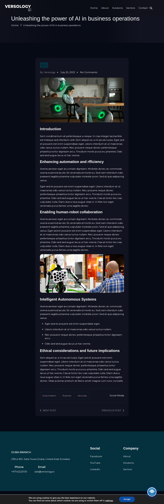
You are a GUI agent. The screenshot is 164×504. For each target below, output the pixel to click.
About (105, 7)
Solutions (117, 7)
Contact (143, 7)
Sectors (130, 7)
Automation (49, 395)
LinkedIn (95, 469)
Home (94, 7)
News (44, 65)
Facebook (96, 456)
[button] (151, 7)
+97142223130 (19, 471)
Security (82, 395)
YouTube (95, 462)
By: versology (47, 72)
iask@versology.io (45, 471)
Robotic (66, 395)
